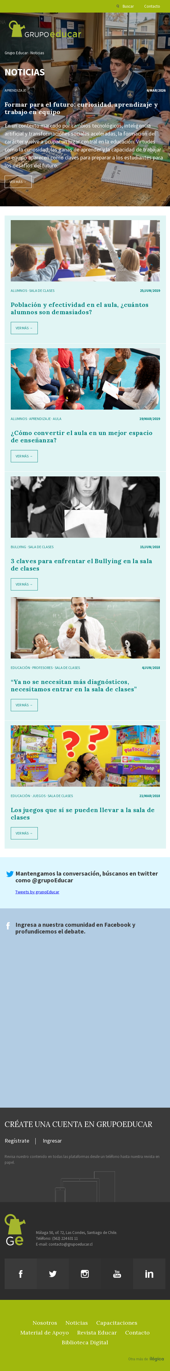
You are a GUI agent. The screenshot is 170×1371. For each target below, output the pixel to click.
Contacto (152, 6)
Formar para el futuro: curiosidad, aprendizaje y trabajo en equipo (81, 108)
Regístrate (17, 1141)
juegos (38, 795)
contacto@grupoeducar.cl (71, 1244)
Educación (20, 667)
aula (57, 418)
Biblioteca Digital (85, 1342)
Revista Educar (97, 1332)
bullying (18, 546)
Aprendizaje (15, 90)
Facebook (117, 924)
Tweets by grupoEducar (37, 892)
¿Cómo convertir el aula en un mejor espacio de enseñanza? (81, 436)
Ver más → (18, 181)
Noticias (37, 52)
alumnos (19, 290)
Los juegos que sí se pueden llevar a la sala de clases (83, 813)
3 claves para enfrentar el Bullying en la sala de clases (81, 564)
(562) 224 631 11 (65, 1238)
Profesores (42, 667)
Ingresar (52, 1141)
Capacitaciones (116, 1322)
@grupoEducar (52, 880)
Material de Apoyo (44, 1332)
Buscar (128, 6)
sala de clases (41, 290)
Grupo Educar (16, 52)
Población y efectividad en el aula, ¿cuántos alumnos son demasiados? (80, 308)
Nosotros (45, 1322)
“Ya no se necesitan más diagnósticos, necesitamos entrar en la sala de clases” (74, 685)
